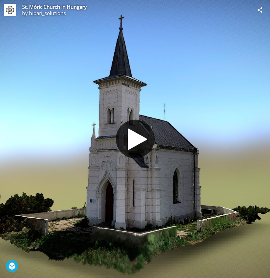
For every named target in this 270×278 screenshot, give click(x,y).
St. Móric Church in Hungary (54, 6)
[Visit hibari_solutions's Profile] (10, 10)
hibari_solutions (47, 13)
